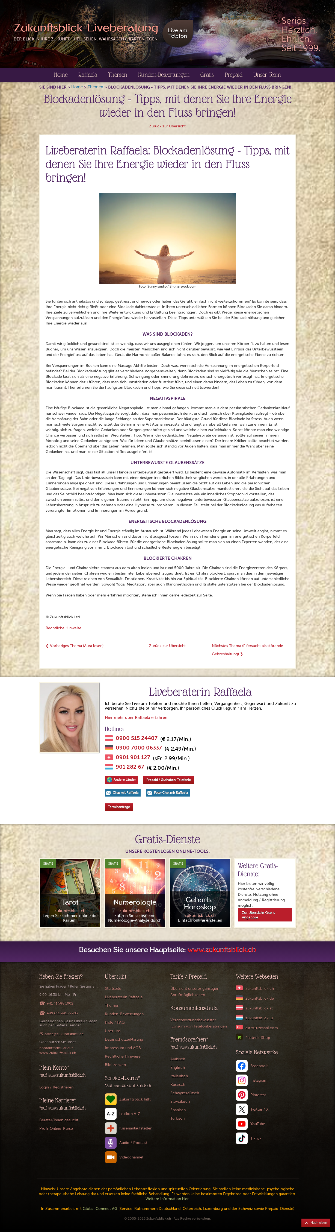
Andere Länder (125, 780)
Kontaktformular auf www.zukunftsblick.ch (57, 1050)
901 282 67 (130, 767)
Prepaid (233, 74)
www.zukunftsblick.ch (222, 950)
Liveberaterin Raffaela (124, 997)
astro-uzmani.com (261, 1028)
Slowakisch (180, 1101)
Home (60, 74)
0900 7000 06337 (139, 748)
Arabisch (177, 1059)
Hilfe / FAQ (115, 1022)
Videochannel (131, 1157)
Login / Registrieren (56, 1087)
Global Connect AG (100, 1209)
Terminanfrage (119, 807)
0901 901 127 (133, 757)
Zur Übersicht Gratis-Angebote (259, 915)
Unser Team (267, 74)
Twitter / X (259, 1109)
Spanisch (178, 1110)
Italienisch (179, 1076)
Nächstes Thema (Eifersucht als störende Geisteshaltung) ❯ (247, 650)
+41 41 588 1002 (59, 1003)
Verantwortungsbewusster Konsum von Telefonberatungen (198, 1023)
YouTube (257, 1124)
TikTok (255, 1138)
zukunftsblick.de (259, 998)
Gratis (207, 74)
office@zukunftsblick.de (64, 1034)
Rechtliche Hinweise (63, 628)
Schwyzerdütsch (184, 1093)
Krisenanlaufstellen (135, 1128)
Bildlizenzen (115, 1065)
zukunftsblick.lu (259, 1018)
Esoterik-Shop (257, 1038)
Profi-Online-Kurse (56, 1128)
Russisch (177, 1084)
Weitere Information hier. (168, 1199)
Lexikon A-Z (129, 1114)
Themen (117, 74)
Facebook (259, 1066)
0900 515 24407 (137, 738)
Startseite (113, 989)
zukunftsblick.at (259, 1008)
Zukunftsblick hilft (135, 1099)
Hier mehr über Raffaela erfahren (136, 717)
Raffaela (87, 74)
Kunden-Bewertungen (163, 74)
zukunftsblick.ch (259, 989)
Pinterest (258, 1095)
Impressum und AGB (123, 1048)
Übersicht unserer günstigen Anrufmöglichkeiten (194, 992)
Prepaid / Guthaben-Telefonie (168, 780)
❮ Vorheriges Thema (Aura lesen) (74, 646)
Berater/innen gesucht (58, 1120)
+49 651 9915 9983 (62, 1013)
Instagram (259, 1080)
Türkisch (177, 1118)
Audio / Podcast (133, 1143)
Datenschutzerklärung (124, 1039)
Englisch (177, 1068)
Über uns (112, 1031)
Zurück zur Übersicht (167, 126)
